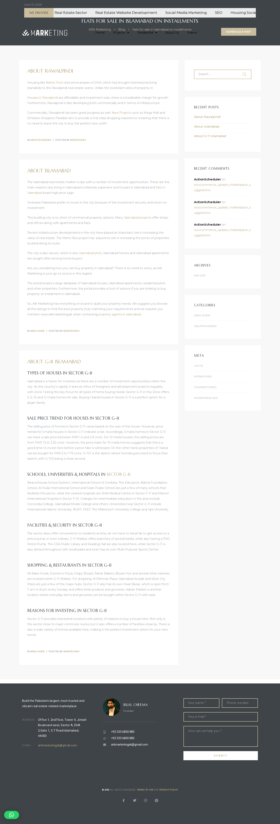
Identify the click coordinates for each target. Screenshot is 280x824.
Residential (147, 32)
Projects (121, 32)
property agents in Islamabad (119, 314)
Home (100, 32)
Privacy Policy (168, 789)
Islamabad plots (90, 253)
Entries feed (203, 376)
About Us (172, 32)
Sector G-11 (118, 474)
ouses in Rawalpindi (44, 97)
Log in (198, 365)
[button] (238, 32)
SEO (228, 13)
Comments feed (205, 387)
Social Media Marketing (196, 13)
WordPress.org (206, 397)
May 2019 (200, 275)
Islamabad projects (137, 217)
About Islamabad (49, 171)
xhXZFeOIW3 (78, 140)
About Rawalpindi (50, 71)
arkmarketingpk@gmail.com (57, 745)
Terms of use (145, 789)
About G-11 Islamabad (54, 362)
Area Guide (37, 330)
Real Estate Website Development (136, 13)
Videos (192, 32)
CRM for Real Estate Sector (72, 13)
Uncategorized (40, 140)
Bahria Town (54, 82)
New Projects (121, 113)
